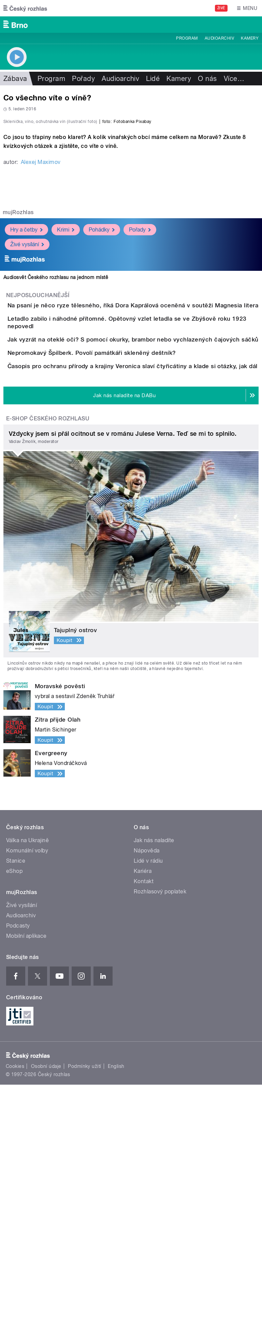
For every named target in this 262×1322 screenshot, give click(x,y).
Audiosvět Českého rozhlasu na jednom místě (55, 425)
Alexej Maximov (41, 309)
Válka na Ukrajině (27, 1077)
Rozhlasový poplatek (160, 1129)
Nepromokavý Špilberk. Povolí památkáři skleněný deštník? (119, 551)
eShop (14, 1108)
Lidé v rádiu (148, 1098)
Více (234, 78)
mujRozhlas (18, 360)
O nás (207, 78)
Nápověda (147, 1088)
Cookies (15, 1303)
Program (187, 38)
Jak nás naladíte (154, 1077)
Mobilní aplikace (26, 1173)
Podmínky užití (84, 1303)
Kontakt (144, 1118)
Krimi (65, 377)
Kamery (250, 38)
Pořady (83, 78)
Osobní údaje (46, 1303)
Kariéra (142, 1108)
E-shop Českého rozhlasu (47, 656)
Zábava (15, 78)
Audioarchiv (219, 38)
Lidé (153, 78)
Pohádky (102, 377)
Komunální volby (27, 1088)
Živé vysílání (27, 392)
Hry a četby (26, 377)
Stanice (15, 1098)
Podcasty (18, 1163)
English (116, 1303)
